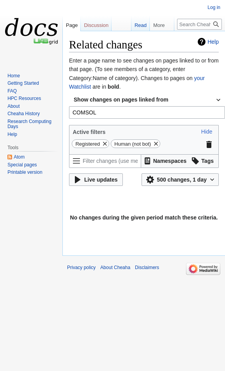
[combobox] (147, 100)
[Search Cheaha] (199, 24)
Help (213, 42)
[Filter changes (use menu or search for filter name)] (105, 161)
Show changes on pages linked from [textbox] (121, 99)
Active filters (89, 132)
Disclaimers (147, 267)
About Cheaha (115, 267)
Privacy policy (81, 267)
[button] (206, 131)
